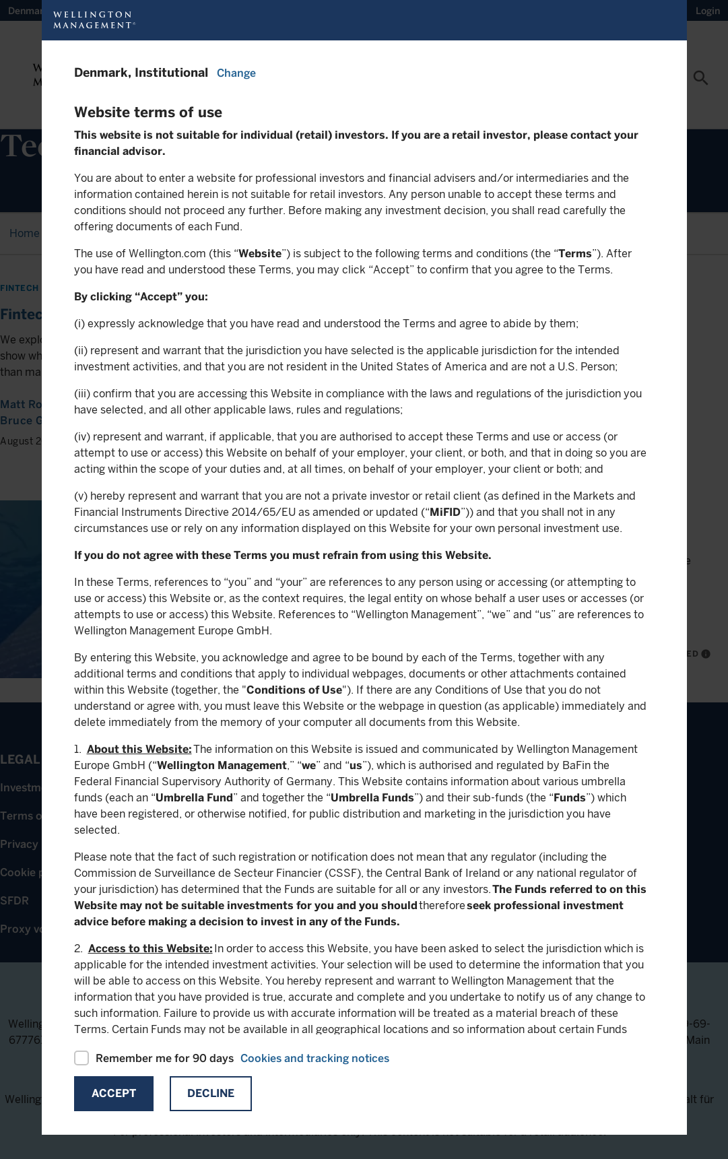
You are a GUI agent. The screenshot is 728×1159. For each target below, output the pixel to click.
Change (236, 73)
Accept (114, 1093)
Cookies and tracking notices (314, 1058)
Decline (210, 1093)
